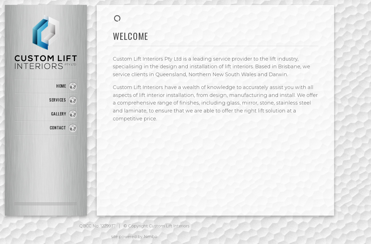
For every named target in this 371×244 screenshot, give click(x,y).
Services (57, 100)
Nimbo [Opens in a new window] (150, 236)
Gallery (58, 114)
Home (61, 86)
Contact (58, 127)
